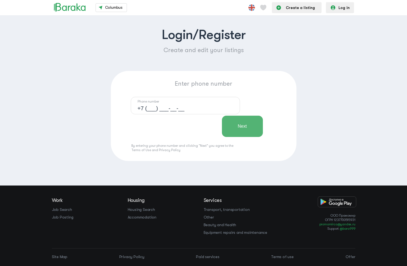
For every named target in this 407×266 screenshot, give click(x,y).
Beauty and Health (220, 225)
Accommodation (142, 217)
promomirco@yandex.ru (337, 224)
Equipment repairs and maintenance (235, 232)
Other (209, 217)
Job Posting (62, 217)
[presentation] (172, 126)
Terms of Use (141, 150)
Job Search (62, 209)
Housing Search (141, 209)
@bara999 (347, 229)
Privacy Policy (169, 150)
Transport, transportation (227, 209)
